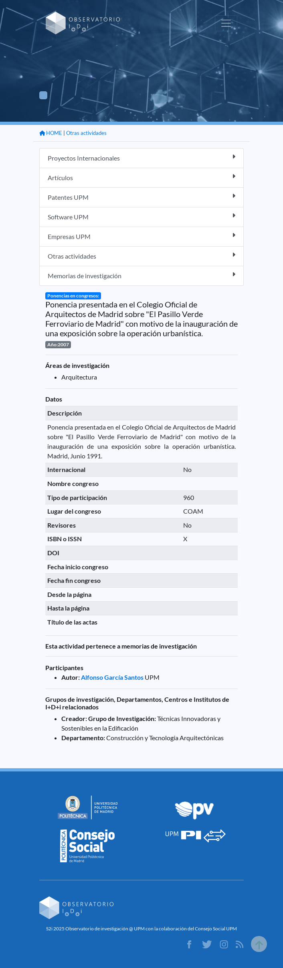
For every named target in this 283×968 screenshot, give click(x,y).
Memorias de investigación (141, 275)
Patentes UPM (141, 197)
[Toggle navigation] (226, 23)
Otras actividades (86, 133)
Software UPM (141, 216)
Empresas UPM (141, 236)
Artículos (141, 177)
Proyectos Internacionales (141, 157)
